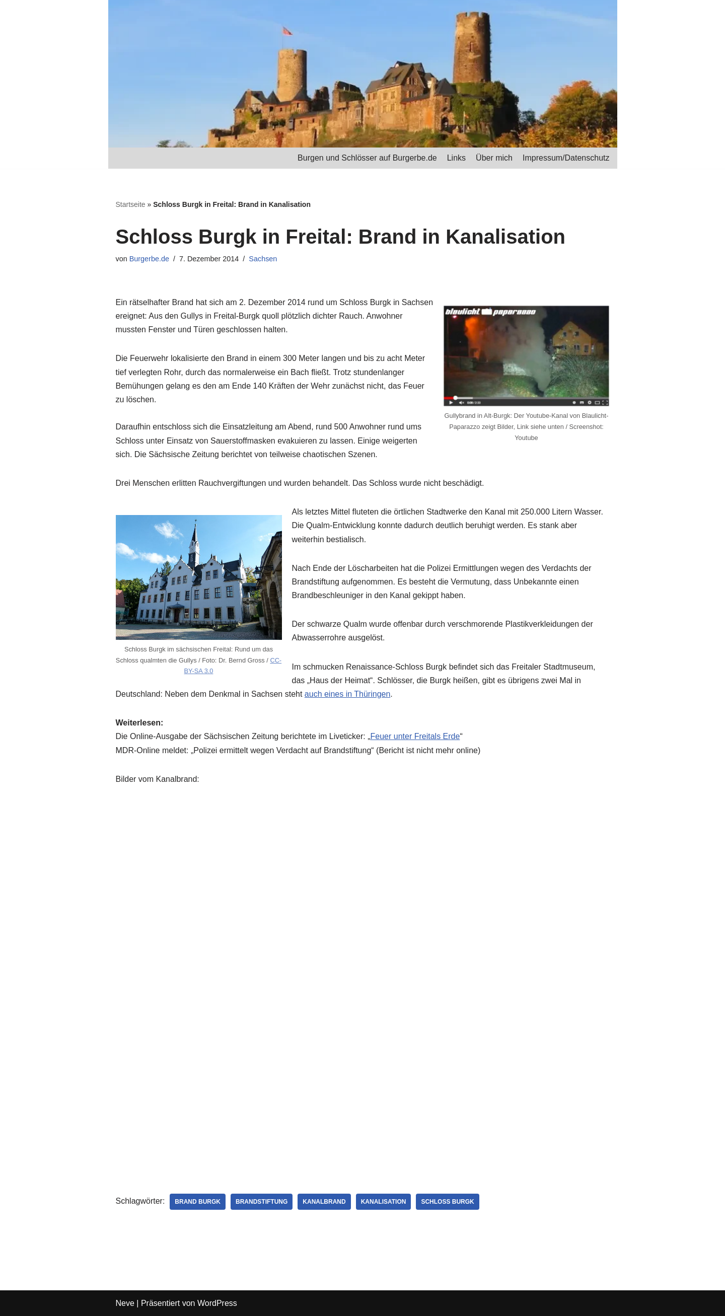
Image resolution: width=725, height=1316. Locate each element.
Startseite (131, 204)
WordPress (217, 1303)
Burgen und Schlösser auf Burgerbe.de (367, 158)
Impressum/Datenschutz (566, 158)
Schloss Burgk (447, 1201)
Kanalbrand (324, 1201)
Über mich (494, 158)
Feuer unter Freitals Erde (415, 736)
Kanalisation (383, 1201)
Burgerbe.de (149, 259)
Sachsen (263, 259)
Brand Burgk (198, 1201)
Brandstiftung (261, 1201)
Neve (125, 1303)
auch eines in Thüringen (348, 694)
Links (456, 158)
